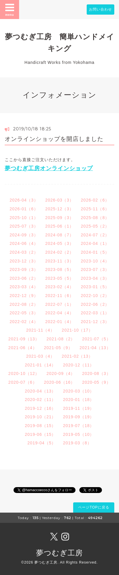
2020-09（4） (60, 373)
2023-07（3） (95, 269)
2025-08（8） (95, 217)
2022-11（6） (59, 295)
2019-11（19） (78, 408)
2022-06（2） (95, 304)
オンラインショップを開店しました (54, 139)
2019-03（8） (77, 443)
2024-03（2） (24, 252)
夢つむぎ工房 (59, 553)
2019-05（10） (78, 434)
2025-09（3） (59, 217)
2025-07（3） (24, 226)
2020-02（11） (40, 399)
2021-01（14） (40, 365)
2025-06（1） (59, 226)
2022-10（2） (95, 295)
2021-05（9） (58, 347)
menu (9, 9)
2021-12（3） (95, 321)
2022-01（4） (59, 321)
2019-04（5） (41, 443)
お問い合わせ (100, 9)
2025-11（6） (95, 209)
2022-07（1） (59, 304)
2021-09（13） (23, 339)
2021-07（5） (96, 339)
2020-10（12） (23, 373)
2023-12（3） (24, 261)
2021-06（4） (22, 347)
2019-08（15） (40, 425)
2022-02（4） (24, 321)
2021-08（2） (60, 339)
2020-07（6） (22, 382)
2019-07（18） (78, 425)
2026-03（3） (59, 200)
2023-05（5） (59, 278)
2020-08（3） (96, 373)
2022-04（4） (59, 312)
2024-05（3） (59, 243)
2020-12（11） (78, 365)
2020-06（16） (59, 382)
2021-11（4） (40, 330)
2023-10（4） (95, 261)
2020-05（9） (96, 382)
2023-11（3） (59, 261)
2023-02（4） (59, 286)
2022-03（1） (95, 312)
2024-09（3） (24, 235)
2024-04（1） (95, 243)
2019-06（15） (40, 434)
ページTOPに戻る (93, 507)
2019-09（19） (78, 416)
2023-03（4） (24, 286)
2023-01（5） (95, 286)
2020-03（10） (78, 391)
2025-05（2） (95, 226)
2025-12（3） (59, 209)
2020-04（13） (40, 391)
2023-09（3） (24, 269)
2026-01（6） (24, 209)
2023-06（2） (24, 278)
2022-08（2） (24, 304)
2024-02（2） (59, 252)
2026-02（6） (95, 200)
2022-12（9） (24, 295)
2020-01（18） (78, 399)
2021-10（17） (77, 330)
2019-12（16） (40, 408)
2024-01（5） (95, 252)
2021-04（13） (95, 347)
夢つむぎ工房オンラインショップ (49, 168)
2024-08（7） (59, 235)
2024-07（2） (95, 235)
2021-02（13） (77, 356)
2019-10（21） (40, 416)
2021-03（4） (40, 356)
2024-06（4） (24, 243)
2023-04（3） (95, 278)
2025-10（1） (24, 217)
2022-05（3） (24, 312)
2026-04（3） (24, 200)
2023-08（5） (59, 269)
